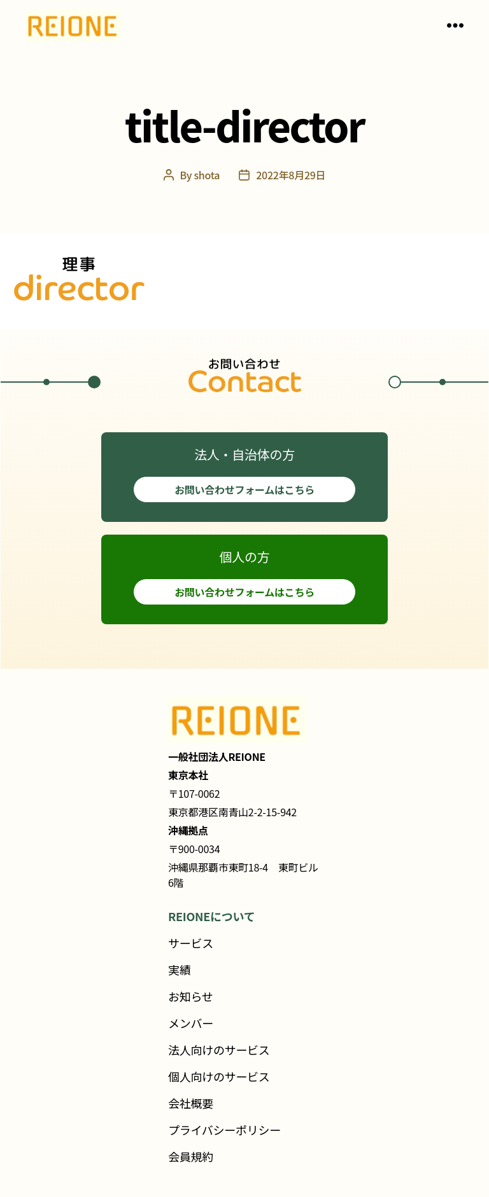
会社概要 (190, 1103)
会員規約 (190, 1156)
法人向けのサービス (219, 1049)
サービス (190, 942)
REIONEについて (211, 916)
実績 (179, 969)
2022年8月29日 (290, 174)
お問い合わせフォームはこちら (244, 489)
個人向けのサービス (219, 1076)
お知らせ (190, 996)
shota (207, 174)
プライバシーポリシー (224, 1129)
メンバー (190, 1023)
